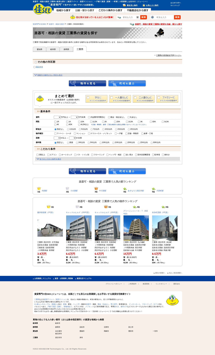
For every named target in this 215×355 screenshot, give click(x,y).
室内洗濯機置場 (142, 155)
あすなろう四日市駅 (136, 191)
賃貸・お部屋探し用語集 (64, 278)
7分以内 (95, 129)
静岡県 (66, 49)
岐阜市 (57, 323)
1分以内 (71, 129)
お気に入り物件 (152, 5)
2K (104, 122)
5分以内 (83, 129)
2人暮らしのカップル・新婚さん (46, 304)
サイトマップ (175, 5)
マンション (79, 133)
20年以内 (130, 142)
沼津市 (106, 327)
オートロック (65, 155)
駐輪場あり (68, 306)
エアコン (52, 155)
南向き (166, 155)
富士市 (130, 327)
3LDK (165, 122)
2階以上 (40, 155)
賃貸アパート (49, 299)
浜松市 (82, 327)
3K (140, 122)
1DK (81, 122)
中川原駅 (102, 191)
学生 (96, 99)
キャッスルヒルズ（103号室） (107, 212)
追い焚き (128, 155)
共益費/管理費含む (96, 117)
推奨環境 (146, 284)
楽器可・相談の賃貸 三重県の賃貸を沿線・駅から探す (158, 24)
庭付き (116, 306)
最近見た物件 (132, 5)
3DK (153, 122)
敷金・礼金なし (103, 304)
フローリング (97, 155)
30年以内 (156, 142)
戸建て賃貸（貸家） (54, 306)
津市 (81, 337)
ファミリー (167, 99)
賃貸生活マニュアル (84, 278)
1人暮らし (120, 99)
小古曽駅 (74, 191)
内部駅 (44, 191)
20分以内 (133, 129)
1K (68, 122)
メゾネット (89, 306)
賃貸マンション (61, 299)
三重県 (36, 299)
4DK (69, 124)
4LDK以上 (83, 124)
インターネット (134, 304)
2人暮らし (144, 99)
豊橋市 (82, 331)
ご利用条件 (132, 284)
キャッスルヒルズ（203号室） (78, 212)
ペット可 (76, 304)
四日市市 (39, 67)
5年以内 (92, 142)
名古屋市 (58, 331)
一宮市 (155, 331)
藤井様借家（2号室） (45, 212)
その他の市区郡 (45, 62)
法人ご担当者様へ (175, 273)
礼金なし (132, 117)
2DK (117, 122)
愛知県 (39, 49)
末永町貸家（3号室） (160, 212)
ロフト (155, 304)
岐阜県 (53, 49)
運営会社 (176, 284)
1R (56, 122)
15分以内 (120, 129)
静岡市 (57, 327)
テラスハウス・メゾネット (100, 133)
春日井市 (58, 334)
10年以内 (104, 142)
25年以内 (143, 142)
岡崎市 (106, 331)
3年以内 (80, 142)
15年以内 (117, 142)
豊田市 (130, 331)
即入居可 (114, 304)
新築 (70, 142)
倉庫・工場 (147, 133)
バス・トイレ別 (81, 155)
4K (56, 124)
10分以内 (107, 129)
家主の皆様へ (160, 273)
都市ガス (124, 306)
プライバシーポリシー (114, 284)
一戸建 (119, 133)
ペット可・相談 (113, 155)
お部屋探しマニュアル (42, 278)
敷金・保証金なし (116, 117)
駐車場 (156, 155)
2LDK (129, 122)
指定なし (59, 129)
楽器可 (88, 304)
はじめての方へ (176, 3)
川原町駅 (160, 191)
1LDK (93, 122)
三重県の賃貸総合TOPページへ (168, 55)
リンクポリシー (161, 284)
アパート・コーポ (62, 133)
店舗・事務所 (132, 133)
